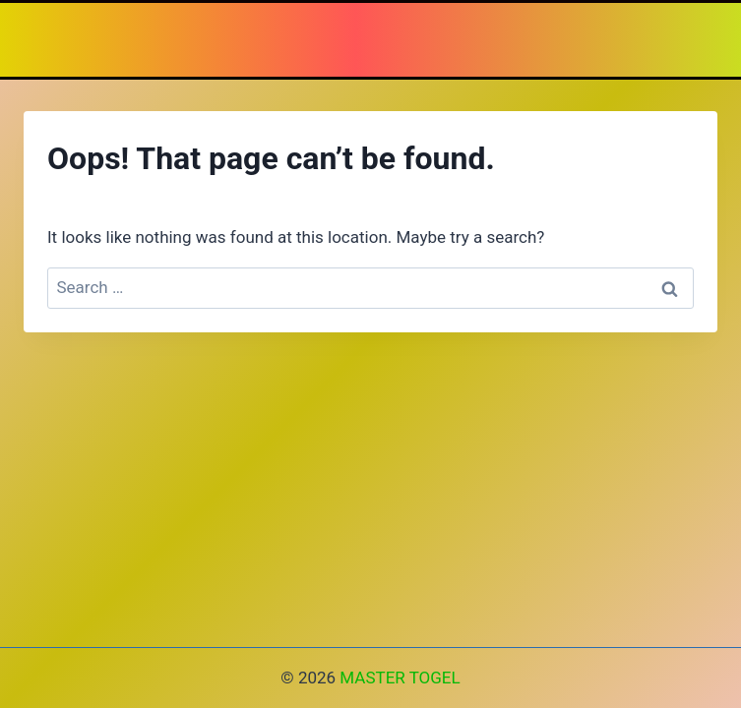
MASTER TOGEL (400, 677)
